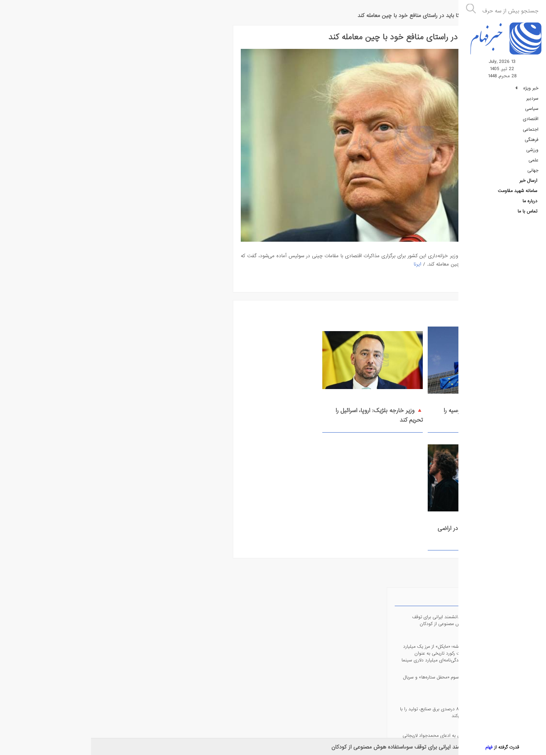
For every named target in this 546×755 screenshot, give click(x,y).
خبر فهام (436, 12)
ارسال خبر (528, 185)
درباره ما (529, 206)
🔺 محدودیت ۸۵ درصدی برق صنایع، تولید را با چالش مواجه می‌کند (59, 151)
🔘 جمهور (88, 233)
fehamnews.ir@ (76, 401)
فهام (487, 747)
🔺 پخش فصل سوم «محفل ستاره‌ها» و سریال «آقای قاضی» (57, 119)
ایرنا (309, 254)
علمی (533, 164)
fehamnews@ (76, 336)
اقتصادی (530, 121)
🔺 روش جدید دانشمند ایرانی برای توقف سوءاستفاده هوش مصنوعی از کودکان (326, 747)
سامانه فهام (142, 690)
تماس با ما (527, 217)
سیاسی (531, 111)
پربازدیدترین (100, 34)
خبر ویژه (527, 89)
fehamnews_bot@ (76, 369)
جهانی (532, 174)
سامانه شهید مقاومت (517, 195)
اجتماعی (530, 132)
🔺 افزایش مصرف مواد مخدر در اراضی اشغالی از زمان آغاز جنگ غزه (210, 405)
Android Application (76, 271)
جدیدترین (125, 34)
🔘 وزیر (127, 233)
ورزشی (532, 153)
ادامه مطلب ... (423, 270)
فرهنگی (531, 142)
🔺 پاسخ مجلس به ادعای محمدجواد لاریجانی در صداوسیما (59, 178)
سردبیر (532, 100)
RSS (76, 304)
